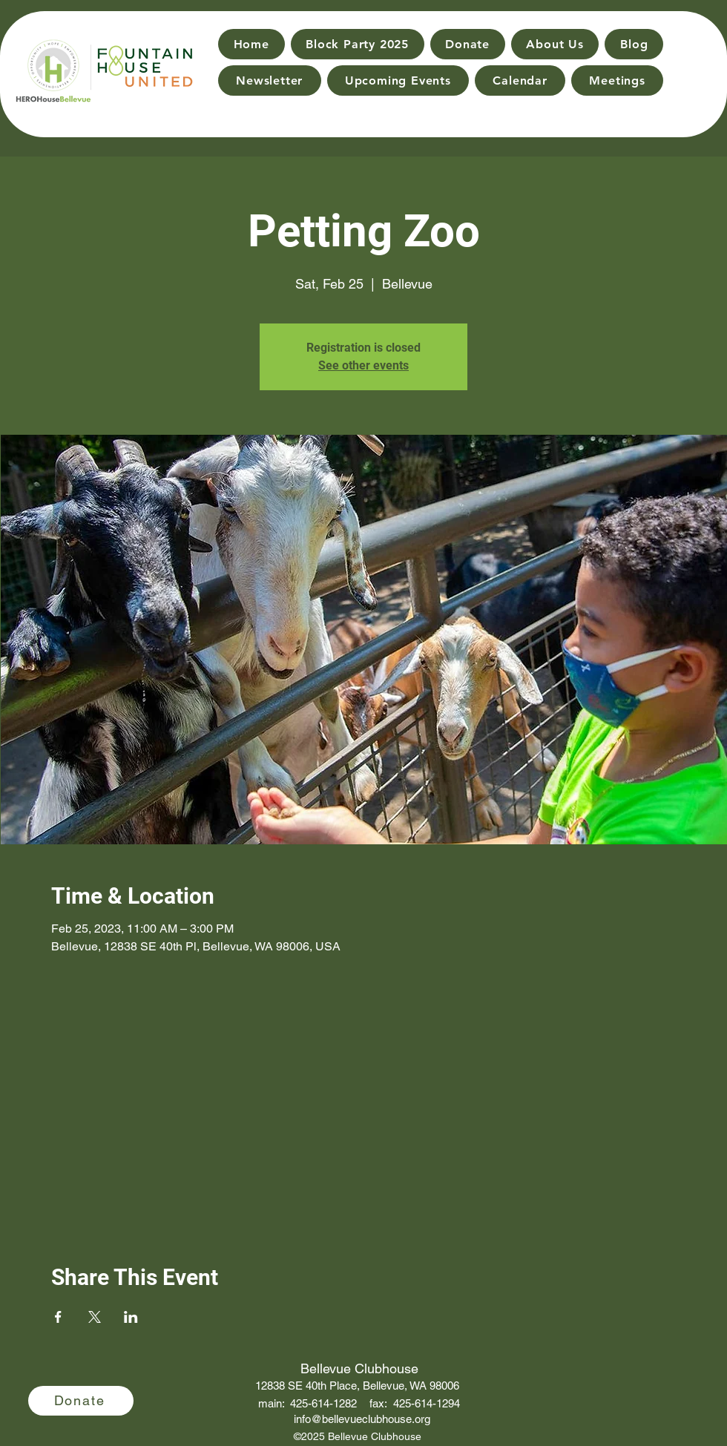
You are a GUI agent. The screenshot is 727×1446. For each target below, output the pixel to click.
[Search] (698, 60)
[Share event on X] (95, 1317)
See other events (363, 365)
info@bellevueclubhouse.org (362, 1419)
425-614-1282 (323, 1403)
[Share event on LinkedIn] (131, 1317)
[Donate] (81, 1401)
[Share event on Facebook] (58, 1317)
